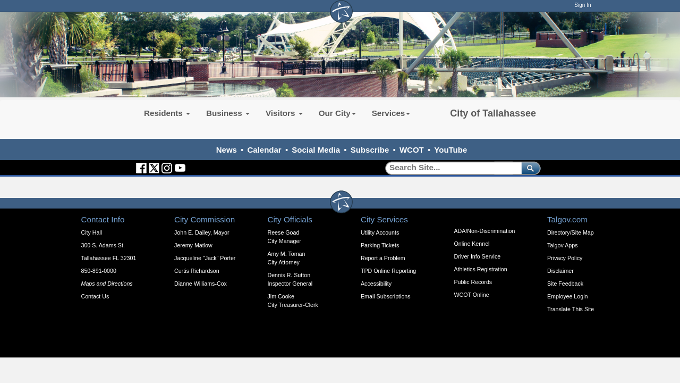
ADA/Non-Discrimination (484, 231)
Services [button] (391, 113)
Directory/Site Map (570, 232)
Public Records (473, 282)
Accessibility (376, 283)
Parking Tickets (380, 245)
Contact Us (95, 296)
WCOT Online (471, 295)
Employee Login (567, 296)
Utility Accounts (380, 232)
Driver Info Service (477, 256)
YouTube (450, 149)
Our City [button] (337, 113)
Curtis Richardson (196, 271)
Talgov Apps (562, 245)
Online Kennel (472, 243)
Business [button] (228, 113)
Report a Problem (383, 258)
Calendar (265, 149)
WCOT (412, 149)
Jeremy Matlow (193, 245)
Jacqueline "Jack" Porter (204, 258)
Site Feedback (565, 283)
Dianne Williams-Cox (200, 283)
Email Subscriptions (386, 296)
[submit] (528, 167)
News (226, 149)
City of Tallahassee (493, 113)
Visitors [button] (284, 113)
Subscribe (370, 149)
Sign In (582, 5)
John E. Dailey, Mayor (201, 232)
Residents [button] (167, 113)
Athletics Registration (480, 269)
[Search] (449, 168)
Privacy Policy (564, 258)
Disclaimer (560, 271)
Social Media (316, 149)
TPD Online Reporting (388, 271)
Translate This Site (570, 309)
